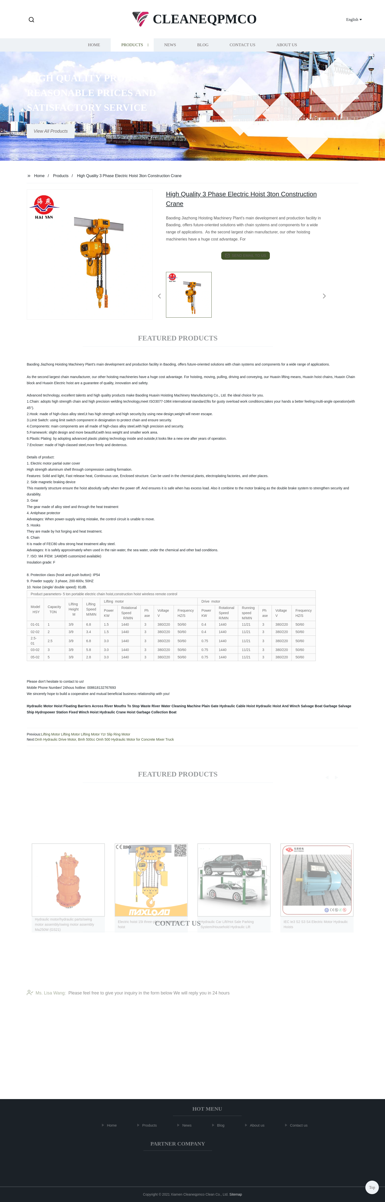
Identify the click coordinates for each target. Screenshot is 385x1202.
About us (286, 47)
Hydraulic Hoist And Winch (278, 706)
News (170, 47)
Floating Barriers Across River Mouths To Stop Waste (107, 706)
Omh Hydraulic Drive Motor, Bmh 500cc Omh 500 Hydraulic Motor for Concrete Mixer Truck (104, 739)
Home (94, 47)
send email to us (245, 255)
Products (132, 47)
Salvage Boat (311, 706)
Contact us (242, 47)
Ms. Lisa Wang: (46, 1002)
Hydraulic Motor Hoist (44, 706)
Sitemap (235, 1194)
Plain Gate (210, 706)
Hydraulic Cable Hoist (237, 706)
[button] (31, 20)
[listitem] (192, 294)
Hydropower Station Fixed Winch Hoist (66, 712)
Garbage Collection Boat (156, 712)
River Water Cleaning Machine (176, 706)
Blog (202, 47)
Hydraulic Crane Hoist (117, 712)
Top (372, 1187)
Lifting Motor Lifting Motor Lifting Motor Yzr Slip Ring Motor (85, 734)
